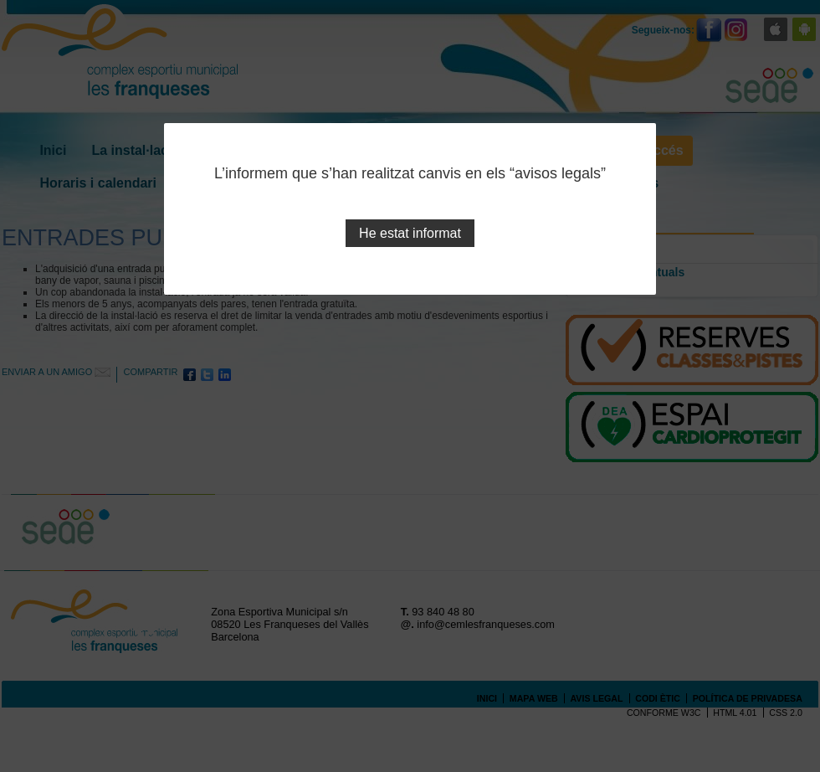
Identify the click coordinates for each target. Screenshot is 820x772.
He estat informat (410, 233)
